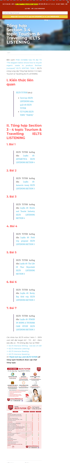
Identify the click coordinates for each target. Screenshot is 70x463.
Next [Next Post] (38, 428)
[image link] (35, 311)
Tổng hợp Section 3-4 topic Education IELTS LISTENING (18, 434)
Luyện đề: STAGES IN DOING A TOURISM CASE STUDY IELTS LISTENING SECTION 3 (36, 247)
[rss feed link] (63, 442)
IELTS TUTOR (21, 83)
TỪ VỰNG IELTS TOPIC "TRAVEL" (33, 95)
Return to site (11, 442)
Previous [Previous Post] (9, 428)
